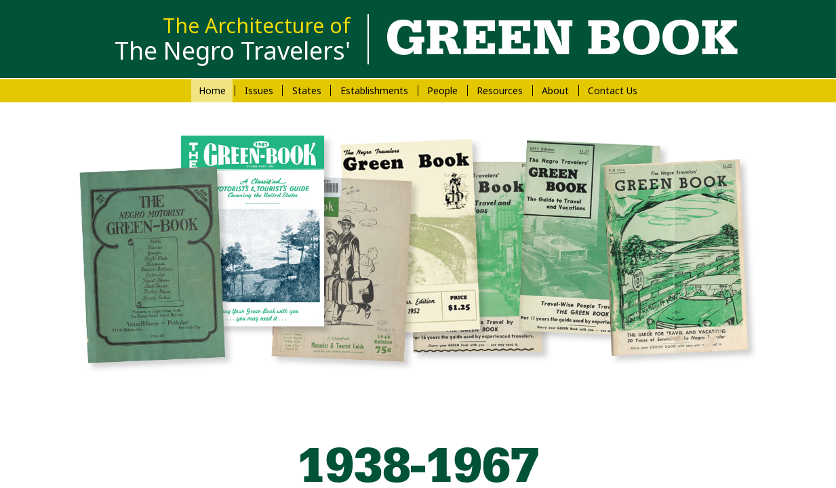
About (555, 90)
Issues (259, 90)
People (442, 90)
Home (212, 90)
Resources (500, 90)
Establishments (374, 90)
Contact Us (612, 90)
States (306, 90)
